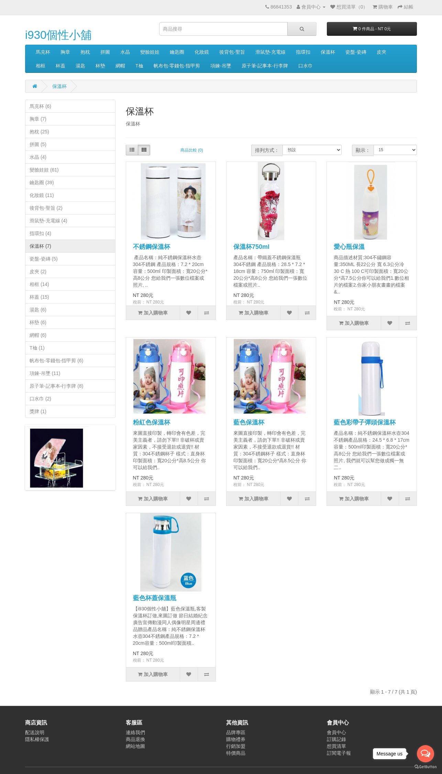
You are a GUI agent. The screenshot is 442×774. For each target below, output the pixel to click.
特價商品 (235, 753)
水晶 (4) (38, 157)
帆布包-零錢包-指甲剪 (177, 65)
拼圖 (105, 52)
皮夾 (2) (38, 271)
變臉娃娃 (149, 52)
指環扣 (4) (40, 233)
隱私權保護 (37, 739)
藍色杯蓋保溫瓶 (154, 598)
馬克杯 (43, 52)
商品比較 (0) (191, 150)
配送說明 (34, 732)
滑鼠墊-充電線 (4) (48, 220)
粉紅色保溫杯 (151, 422)
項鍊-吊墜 (220, 65)
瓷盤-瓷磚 (355, 52)
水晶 (125, 52)
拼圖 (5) (38, 144)
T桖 (139, 65)
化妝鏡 (202, 52)
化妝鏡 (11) (42, 195)
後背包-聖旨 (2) (46, 208)
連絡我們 (135, 732)
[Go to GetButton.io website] (426, 767)
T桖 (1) (37, 348)
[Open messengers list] (425, 753)
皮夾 (381, 52)
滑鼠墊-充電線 (270, 52)
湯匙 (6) (38, 309)
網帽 (120, 65)
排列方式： (267, 150)
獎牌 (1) (38, 411)
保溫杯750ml (251, 246)
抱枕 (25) (39, 131)
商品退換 (135, 739)
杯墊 (100, 65)
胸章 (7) (38, 119)
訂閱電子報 (339, 753)
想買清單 (336, 746)
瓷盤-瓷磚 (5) (44, 259)
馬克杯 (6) (40, 106)
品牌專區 (235, 732)
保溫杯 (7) (40, 246)
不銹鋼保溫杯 (151, 246)
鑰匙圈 (177, 52)
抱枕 (85, 52)
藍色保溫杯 (248, 422)
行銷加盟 (235, 746)
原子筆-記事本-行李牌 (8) (56, 386)
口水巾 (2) (40, 398)
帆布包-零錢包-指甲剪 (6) (56, 360)
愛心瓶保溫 (349, 246)
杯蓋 (60, 65)
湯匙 (80, 65)
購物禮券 (235, 739)
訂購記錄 (336, 739)
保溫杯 (328, 52)
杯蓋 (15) (39, 297)
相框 (40, 65)
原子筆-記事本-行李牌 (265, 65)
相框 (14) (39, 284)
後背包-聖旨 (232, 52)
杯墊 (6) (38, 322)
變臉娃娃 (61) (44, 170)
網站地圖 (135, 746)
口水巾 (305, 65)
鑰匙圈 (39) (42, 182)
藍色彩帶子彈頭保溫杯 (365, 422)
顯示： (363, 150)
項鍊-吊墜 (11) (45, 373)
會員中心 (336, 732)
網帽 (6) (38, 335)
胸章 (65, 52)
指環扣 (303, 52)
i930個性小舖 (58, 35)
